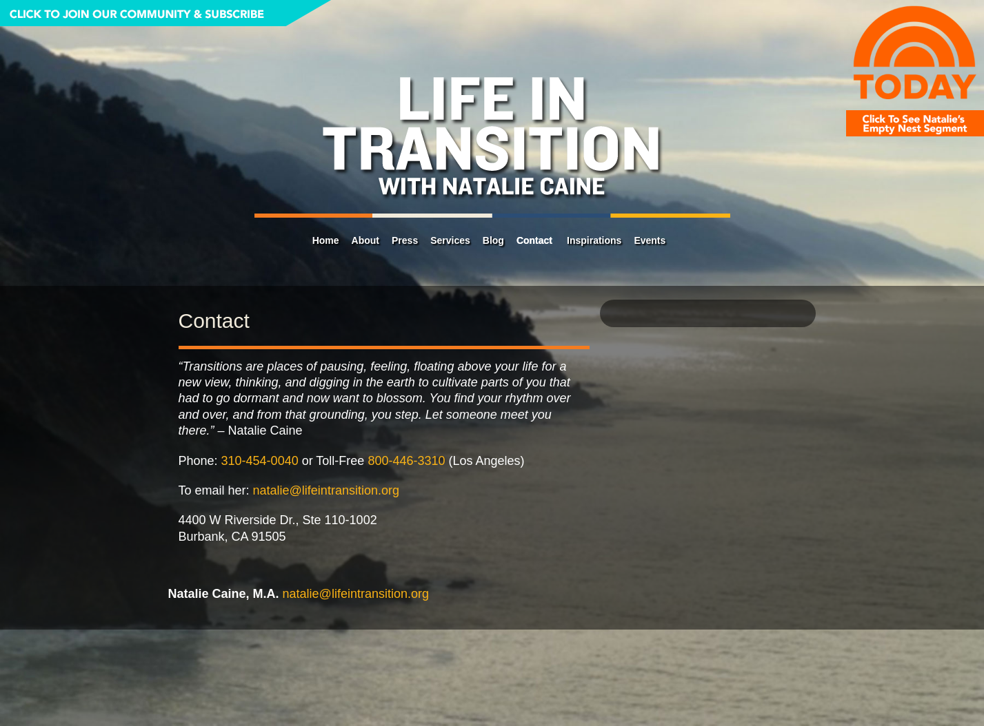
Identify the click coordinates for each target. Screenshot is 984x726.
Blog (493, 240)
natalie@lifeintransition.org (326, 490)
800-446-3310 (406, 461)
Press (405, 240)
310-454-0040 (260, 461)
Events (649, 240)
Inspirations (594, 240)
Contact (534, 240)
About (365, 240)
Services (450, 240)
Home (325, 240)
